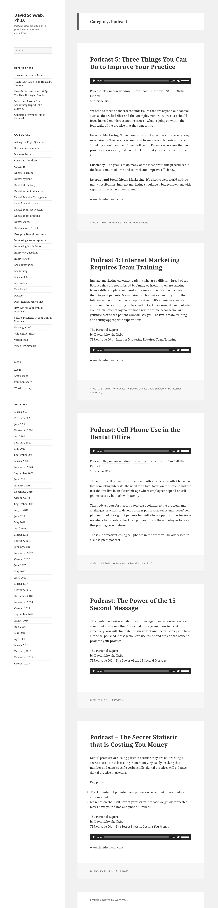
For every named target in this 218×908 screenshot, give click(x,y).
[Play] (94, 80)
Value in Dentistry (24, 333)
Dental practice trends (27, 203)
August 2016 (21, 620)
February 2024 (22, 442)
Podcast (18, 295)
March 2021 (21, 461)
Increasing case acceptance (30, 240)
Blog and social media (26, 148)
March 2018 (21, 534)
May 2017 (19, 571)
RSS (107, 101)
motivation (20, 283)
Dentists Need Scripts (26, 228)
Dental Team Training (27, 215)
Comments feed (23, 382)
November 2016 (23, 602)
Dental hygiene (23, 179)
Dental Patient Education (28, 191)
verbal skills (21, 339)
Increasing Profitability (27, 246)
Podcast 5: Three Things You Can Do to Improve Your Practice (138, 63)
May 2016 (19, 633)
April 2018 (20, 528)
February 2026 (22, 418)
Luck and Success (24, 277)
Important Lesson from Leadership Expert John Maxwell (28, 105)
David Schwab (138, 388)
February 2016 (22, 651)
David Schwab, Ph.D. (29, 17)
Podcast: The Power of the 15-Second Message (134, 604)
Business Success (24, 154)
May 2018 (19, 522)
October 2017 (22, 559)
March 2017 (21, 583)
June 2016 (20, 626)
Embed (95, 96)
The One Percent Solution (29, 75)
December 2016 (23, 596)
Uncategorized (22, 327)
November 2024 (23, 430)
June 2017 (20, 565)
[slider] (136, 80)
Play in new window (116, 91)
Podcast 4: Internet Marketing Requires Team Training (135, 263)
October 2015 (22, 663)
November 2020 (23, 467)
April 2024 (20, 436)
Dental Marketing (24, 185)
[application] (140, 81)
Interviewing (22, 258)
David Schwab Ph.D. (159, 388)
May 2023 (19, 448)
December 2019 (23, 491)
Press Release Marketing (28, 301)
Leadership (21, 271)
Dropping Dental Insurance (30, 234)
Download (140, 91)
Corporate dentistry (26, 160)
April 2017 (20, 577)
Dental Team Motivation (28, 209)
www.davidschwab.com (106, 199)
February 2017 (22, 590)
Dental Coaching (23, 172)
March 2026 (21, 412)
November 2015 (23, 657)
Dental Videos (22, 222)
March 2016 (21, 645)
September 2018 (23, 504)
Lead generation (24, 265)
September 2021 (23, 455)
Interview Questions (26, 252)
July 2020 (19, 479)
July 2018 (19, 516)
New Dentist (21, 289)
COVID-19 (20, 166)
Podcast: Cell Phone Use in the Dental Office (135, 433)
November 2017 (23, 553)
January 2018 (22, 547)
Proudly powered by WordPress (109, 900)
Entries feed (21, 376)
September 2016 (23, 614)
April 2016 (20, 639)
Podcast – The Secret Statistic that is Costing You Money (134, 740)
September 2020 (23, 473)
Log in (17, 369)
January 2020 (22, 485)
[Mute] (178, 80)
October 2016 (22, 608)
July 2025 (19, 424)
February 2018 (22, 540)
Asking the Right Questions (29, 142)
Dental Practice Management (31, 197)
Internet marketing (137, 222)
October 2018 (22, 497)
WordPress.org (23, 388)
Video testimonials (25, 346)
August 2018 (21, 510)
